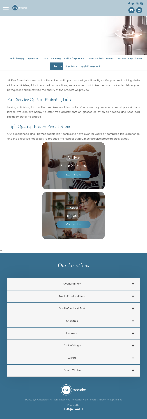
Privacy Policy (105, 400)
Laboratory (57, 66)
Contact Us (73, 224)
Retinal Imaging (17, 58)
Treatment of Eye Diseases (129, 58)
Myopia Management (90, 66)
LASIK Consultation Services (100, 58)
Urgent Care (71, 66)
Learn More (73, 174)
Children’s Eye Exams (74, 58)
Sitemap (117, 400)
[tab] (73, 284)
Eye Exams (33, 58)
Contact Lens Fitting (51, 58)
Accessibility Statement (84, 400)
